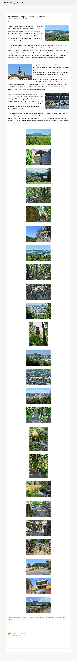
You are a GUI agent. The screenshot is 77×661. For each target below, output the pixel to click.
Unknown (15, 633)
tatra (63, 617)
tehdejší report (23, 89)
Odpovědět (15, 638)
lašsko (31, 617)
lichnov (37, 617)
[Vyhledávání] (25, 2)
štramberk (58, 617)
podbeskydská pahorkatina (47, 617)
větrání (10, 619)
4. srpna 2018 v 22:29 (22, 633)
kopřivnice (25, 617)
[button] (9, 22)
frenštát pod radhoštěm (15, 617)
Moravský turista (13, 2)
